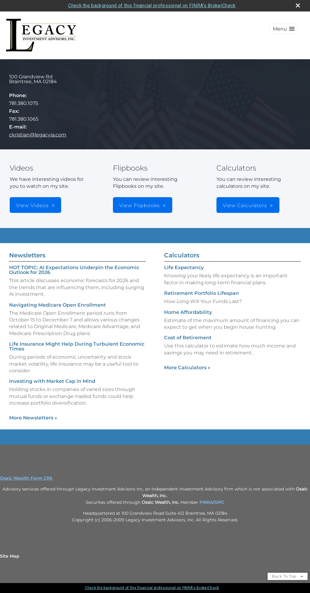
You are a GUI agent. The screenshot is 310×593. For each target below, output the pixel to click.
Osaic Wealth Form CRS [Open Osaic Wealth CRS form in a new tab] (26, 478)
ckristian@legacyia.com (37, 135)
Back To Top (287, 576)
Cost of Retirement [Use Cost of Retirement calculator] (188, 337)
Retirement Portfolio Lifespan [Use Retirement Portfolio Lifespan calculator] (201, 293)
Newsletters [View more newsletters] (27, 255)
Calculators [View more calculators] (181, 255)
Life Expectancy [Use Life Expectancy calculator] (184, 267)
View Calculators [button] (245, 205)
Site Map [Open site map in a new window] (9, 556)
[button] (283, 29)
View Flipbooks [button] (139, 205)
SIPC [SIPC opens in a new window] (219, 502)
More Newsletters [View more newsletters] (33, 418)
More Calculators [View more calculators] (187, 367)
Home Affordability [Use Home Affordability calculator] (188, 312)
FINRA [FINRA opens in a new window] (206, 502)
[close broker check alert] (297, 5)
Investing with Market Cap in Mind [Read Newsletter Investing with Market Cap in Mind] (52, 381)
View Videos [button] (32, 205)
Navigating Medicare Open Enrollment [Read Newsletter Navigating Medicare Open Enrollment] (57, 305)
